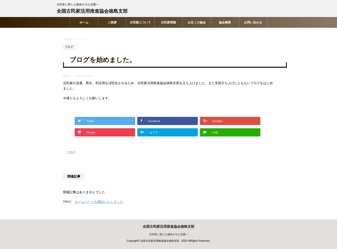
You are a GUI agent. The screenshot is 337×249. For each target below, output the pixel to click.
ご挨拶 (112, 22)
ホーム (83, 22)
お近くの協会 (197, 22)
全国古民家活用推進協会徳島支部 (92, 11)
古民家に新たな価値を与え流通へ (168, 234)
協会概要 (225, 22)
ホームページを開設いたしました (99, 202)
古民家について (140, 22)
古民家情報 (168, 22)
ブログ (71, 152)
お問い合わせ (253, 22)
